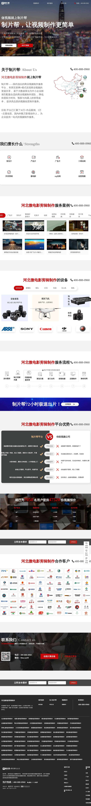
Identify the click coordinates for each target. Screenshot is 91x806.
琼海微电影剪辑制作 (60, 741)
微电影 (87, 784)
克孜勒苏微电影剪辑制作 (8, 759)
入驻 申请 (86, 560)
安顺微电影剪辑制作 (71, 746)
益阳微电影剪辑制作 (71, 737)
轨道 (55, 288)
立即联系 (70, 404)
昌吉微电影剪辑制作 (74, 755)
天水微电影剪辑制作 (71, 750)
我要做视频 (8, 45)
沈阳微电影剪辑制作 (49, 723)
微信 (29, 782)
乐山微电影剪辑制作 (45, 746)
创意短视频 (54, 215)
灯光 (46, 288)
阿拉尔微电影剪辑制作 (23, 759)
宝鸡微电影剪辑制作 (45, 750)
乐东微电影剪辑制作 (73, 741)
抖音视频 (63, 215)
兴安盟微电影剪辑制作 (36, 723)
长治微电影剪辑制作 (60, 718)
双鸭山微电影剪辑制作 (7, 727)
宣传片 (18, 215)
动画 (45, 215)
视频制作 (36, 3)
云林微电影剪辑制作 (36, 759)
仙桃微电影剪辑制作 (45, 737)
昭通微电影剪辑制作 (20, 750)
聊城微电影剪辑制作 (7, 737)
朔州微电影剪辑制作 (73, 718)
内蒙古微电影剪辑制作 (20, 718)
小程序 (35, 782)
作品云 (65, 771)
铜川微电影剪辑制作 (32, 750)
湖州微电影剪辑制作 (62, 727)
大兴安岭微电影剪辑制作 (22, 727)
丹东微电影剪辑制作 (75, 723)
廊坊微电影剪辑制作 (47, 718)
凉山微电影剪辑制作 (58, 746)
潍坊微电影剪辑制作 (71, 732)
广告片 (10, 215)
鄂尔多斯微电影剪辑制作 (21, 723)
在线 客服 (86, 545)
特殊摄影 (71, 215)
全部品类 (19, 288)
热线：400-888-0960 (81, 3)
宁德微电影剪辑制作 (20, 732)
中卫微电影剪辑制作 (45, 755)
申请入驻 (51, 704)
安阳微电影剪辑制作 (20, 737)
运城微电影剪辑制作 (7, 723)
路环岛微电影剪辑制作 (76, 759)
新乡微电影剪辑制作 (32, 737)
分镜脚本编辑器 (67, 786)
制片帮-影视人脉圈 (68, 791)
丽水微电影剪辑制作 (75, 727)
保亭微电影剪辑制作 (7, 746)
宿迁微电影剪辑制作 (49, 727)
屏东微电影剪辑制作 (49, 759)
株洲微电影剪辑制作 (58, 737)
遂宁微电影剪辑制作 (20, 746)
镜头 (37, 288)
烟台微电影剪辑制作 (58, 732)
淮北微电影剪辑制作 (7, 732)
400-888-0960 (83, 704)
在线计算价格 (49, 656)
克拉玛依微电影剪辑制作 (60, 755)
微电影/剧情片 (27, 215)
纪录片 (36, 215)
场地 (72, 288)
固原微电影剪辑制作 (32, 755)
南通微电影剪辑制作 (36, 727)
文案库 (65, 775)
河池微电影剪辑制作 (47, 741)
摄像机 (28, 288)
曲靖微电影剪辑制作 (7, 750)
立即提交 (73, 542)
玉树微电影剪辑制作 (20, 755)
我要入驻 (63, 3)
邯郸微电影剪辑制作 (34, 718)
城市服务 (50, 3)
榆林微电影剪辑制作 (58, 750)
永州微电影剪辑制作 (7, 741)
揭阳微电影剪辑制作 (20, 741)
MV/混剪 (80, 215)
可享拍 (65, 779)
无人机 (63, 288)
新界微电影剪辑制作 (62, 759)
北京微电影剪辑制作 (7, 718)
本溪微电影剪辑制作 (62, 723)
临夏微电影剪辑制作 (7, 755)
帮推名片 (66, 782)
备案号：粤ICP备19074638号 (9, 788)
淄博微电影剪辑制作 (45, 732)
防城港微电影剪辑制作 (33, 741)
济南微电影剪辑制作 (32, 732)
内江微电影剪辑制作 (32, 746)
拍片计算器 (25, 45)
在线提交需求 (70, 656)
